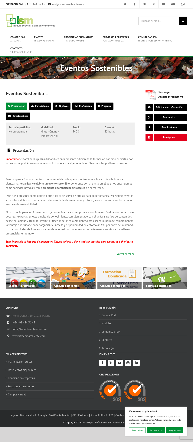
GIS (74, 415)
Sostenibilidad (98, 415)
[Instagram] (128, 363)
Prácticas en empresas (21, 386)
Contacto (107, 340)
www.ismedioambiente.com (28, 336)
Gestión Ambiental (59, 415)
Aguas (14, 415)
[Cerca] (185, 408)
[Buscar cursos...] (158, 21)
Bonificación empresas (21, 378)
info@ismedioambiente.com (66, 4)
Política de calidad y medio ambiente (112, 422)
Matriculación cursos (20, 361)
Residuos (83, 415)
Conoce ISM (109, 315)
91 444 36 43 (35, 4)
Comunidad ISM (111, 331)
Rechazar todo (156, 430)
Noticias (106, 323)
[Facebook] (102, 363)
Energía (42, 415)
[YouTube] (119, 363)
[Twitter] (111, 363)
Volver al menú (126, 254)
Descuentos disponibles (22, 370)
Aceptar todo (175, 430)
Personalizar (137, 430)
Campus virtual (17, 394)
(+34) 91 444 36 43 (23, 322)
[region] (156, 421)
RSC (111, 415)
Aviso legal (108, 348)
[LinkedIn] (136, 363)
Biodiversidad (28, 415)
